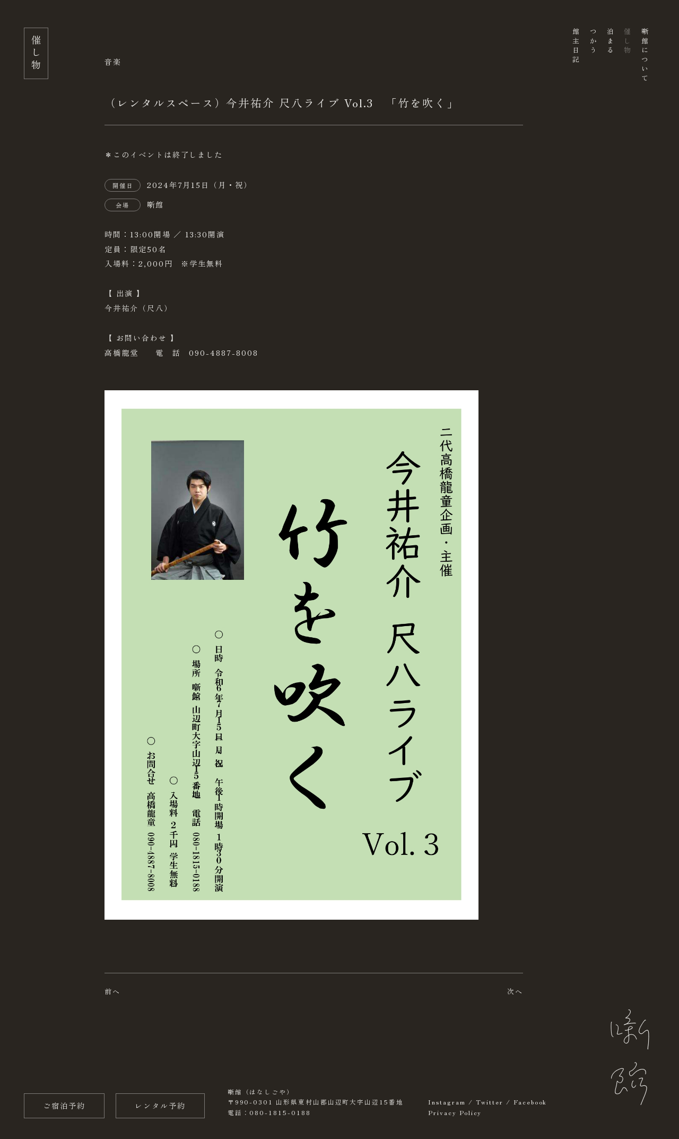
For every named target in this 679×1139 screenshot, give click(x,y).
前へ (112, 991)
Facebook (530, 1102)
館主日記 (576, 46)
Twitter (490, 1102)
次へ (515, 991)
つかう (593, 42)
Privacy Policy (455, 1112)
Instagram (446, 1102)
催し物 (627, 42)
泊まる (610, 42)
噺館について (644, 55)
